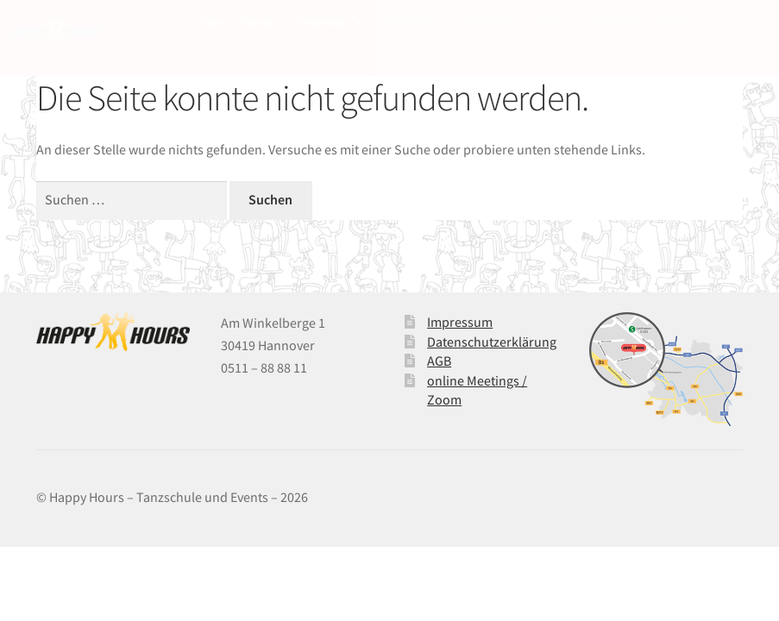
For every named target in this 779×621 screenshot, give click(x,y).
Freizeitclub (616, 22)
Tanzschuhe (406, 22)
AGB (439, 360)
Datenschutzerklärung (491, 341)
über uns (260, 22)
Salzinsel (554, 22)
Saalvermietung (483, 22)
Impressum (460, 321)
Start (212, 22)
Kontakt (676, 22)
